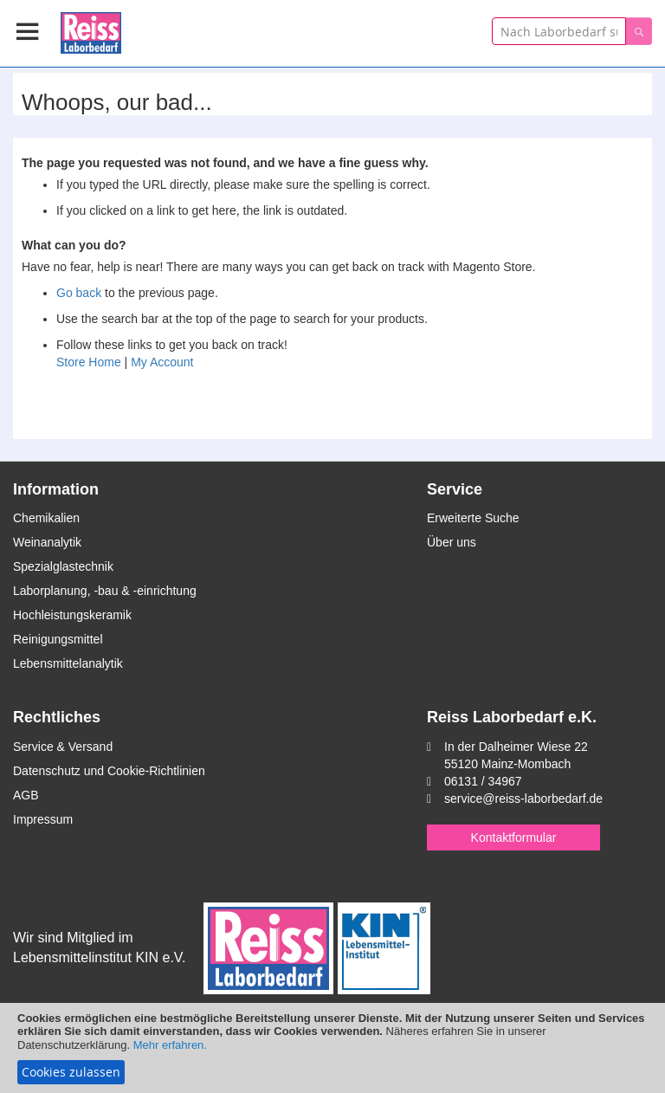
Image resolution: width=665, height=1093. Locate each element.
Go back (78, 293)
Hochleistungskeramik (72, 615)
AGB (26, 795)
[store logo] (91, 30)
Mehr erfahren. (170, 1044)
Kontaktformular (514, 837)
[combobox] (559, 31)
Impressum (43, 819)
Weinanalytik (47, 542)
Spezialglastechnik (63, 566)
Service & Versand (63, 746)
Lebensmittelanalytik (68, 663)
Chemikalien (46, 518)
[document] (332, 1048)
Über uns (451, 542)
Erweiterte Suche (473, 518)
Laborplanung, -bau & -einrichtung (105, 591)
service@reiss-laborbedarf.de (523, 798)
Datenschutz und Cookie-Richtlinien (109, 771)
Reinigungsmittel (58, 639)
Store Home (88, 362)
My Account (162, 362)
